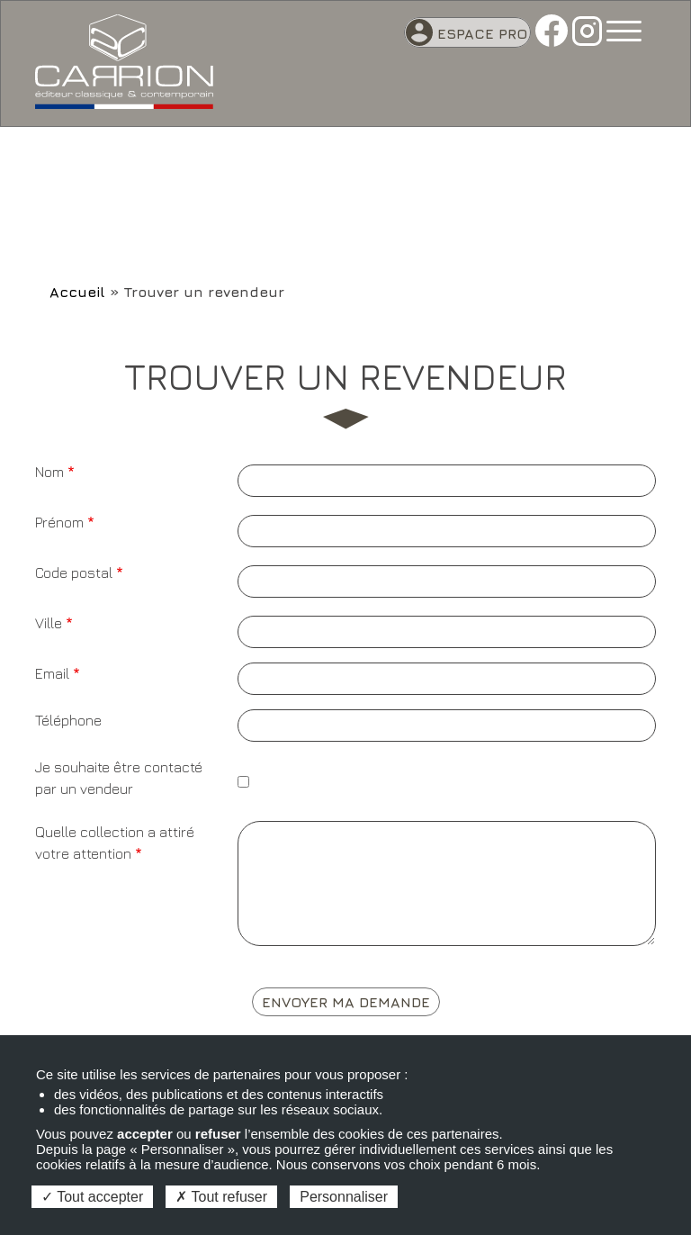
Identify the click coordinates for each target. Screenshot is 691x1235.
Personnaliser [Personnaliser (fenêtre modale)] (344, 1196)
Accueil (77, 292)
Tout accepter (92, 1196)
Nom (49, 472)
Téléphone (68, 720)
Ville (48, 623)
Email (52, 673)
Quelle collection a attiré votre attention (114, 842)
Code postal (73, 572)
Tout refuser (221, 1196)
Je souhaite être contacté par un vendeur (118, 778)
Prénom (59, 522)
